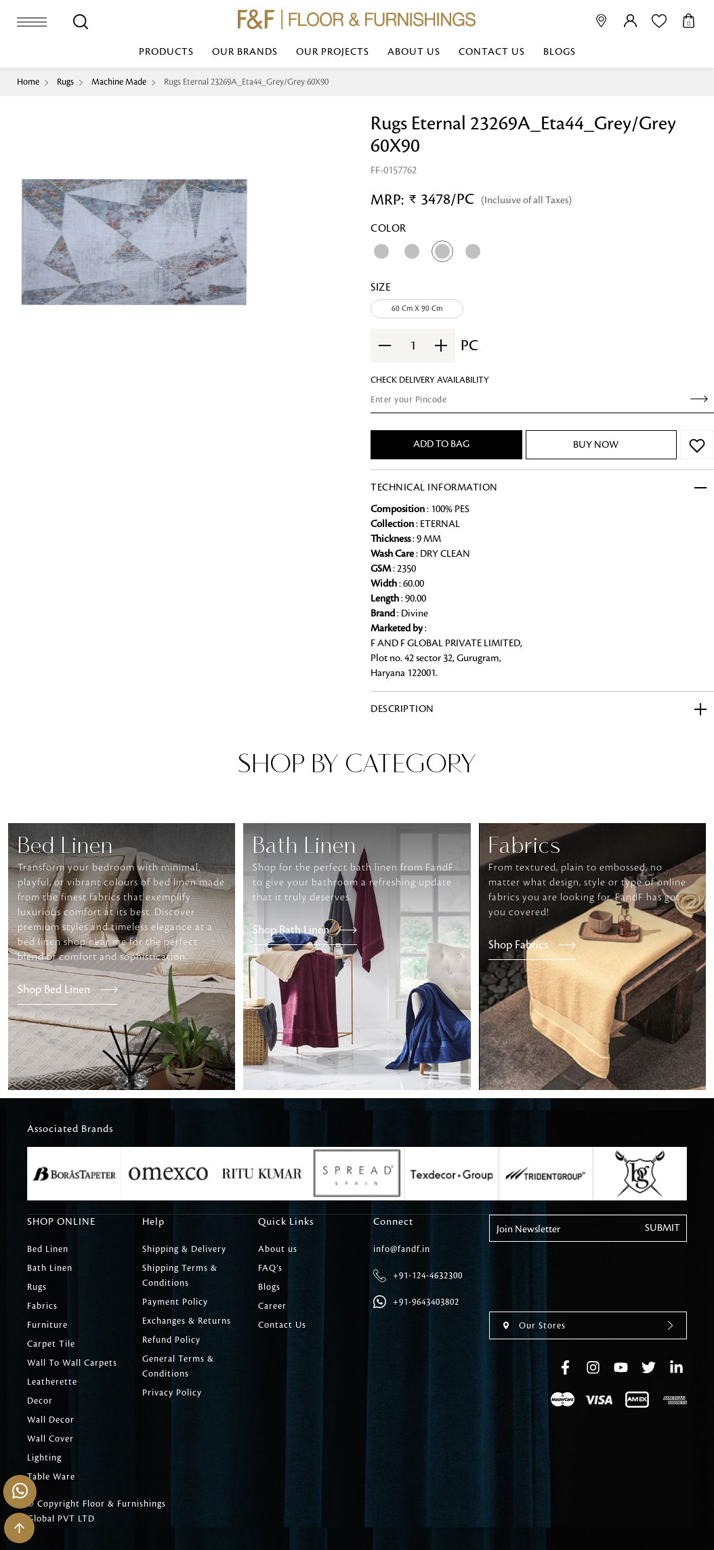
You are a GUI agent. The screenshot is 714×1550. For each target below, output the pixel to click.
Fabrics (42, 1306)
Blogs (559, 52)
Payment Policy (175, 1302)
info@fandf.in (401, 1249)
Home (28, 82)
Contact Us (492, 52)
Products (166, 52)
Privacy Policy (172, 1393)
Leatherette (52, 1382)
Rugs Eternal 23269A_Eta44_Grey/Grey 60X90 (246, 82)
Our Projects (332, 52)
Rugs (65, 82)
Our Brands (245, 52)
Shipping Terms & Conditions (179, 1275)
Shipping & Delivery (184, 1249)
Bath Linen (49, 1268)
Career (272, 1306)
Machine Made (118, 82)
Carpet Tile (51, 1344)
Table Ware (51, 1477)
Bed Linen (47, 1249)
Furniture (47, 1325)
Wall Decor (51, 1420)
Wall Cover (50, 1439)
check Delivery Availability (430, 380)
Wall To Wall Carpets (72, 1363)
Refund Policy (171, 1340)
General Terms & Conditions (178, 1366)
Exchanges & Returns (186, 1321)
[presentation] (658, 778)
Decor (40, 1401)
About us (413, 52)
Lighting (44, 1458)
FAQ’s (270, 1268)
